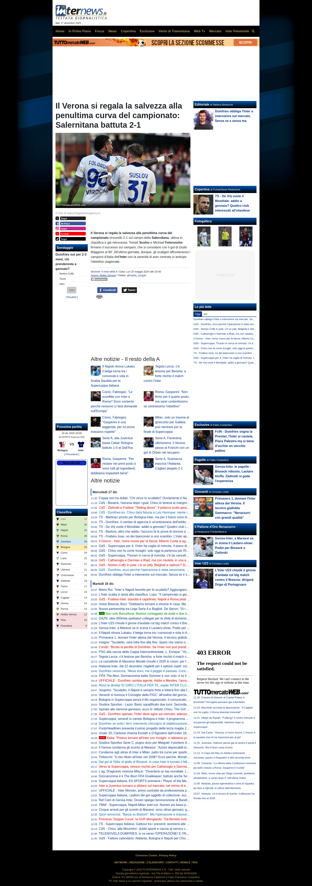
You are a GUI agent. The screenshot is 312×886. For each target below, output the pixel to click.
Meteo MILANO (71, 463)
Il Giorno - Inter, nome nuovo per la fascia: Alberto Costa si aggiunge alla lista (236, 338)
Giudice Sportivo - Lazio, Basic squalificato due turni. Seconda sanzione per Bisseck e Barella (165, 704)
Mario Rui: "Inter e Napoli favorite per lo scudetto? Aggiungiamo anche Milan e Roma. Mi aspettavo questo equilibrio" (181, 589)
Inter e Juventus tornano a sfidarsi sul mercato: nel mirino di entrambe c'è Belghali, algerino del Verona (171, 785)
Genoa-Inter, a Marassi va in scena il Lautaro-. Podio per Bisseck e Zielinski (156, 628)
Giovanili (201, 491)
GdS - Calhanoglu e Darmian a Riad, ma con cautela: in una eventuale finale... (237, 333)
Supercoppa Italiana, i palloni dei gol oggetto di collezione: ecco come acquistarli (155, 795)
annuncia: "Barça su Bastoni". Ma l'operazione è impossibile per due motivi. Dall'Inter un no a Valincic (174, 814)
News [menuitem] (112, 31)
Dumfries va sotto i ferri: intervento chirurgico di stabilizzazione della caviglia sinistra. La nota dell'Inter (170, 723)
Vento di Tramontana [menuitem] (174, 31)
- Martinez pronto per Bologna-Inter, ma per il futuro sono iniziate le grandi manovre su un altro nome (172, 517)
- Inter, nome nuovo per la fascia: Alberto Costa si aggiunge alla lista (153, 541)
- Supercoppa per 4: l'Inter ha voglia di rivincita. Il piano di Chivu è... (150, 546)
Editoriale (202, 104)
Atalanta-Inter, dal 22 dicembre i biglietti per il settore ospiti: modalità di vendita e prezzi (160, 666)
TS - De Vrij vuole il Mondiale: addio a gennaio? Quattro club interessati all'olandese (240, 362)
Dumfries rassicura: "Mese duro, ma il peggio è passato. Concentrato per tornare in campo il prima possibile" (175, 671)
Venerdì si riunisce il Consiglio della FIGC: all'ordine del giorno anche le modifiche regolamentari (166, 695)
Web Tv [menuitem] (199, 31)
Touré (62, 278)
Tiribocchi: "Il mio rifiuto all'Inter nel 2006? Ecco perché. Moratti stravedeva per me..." (158, 757)
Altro (62, 283)
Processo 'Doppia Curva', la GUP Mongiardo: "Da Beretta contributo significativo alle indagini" (165, 819)
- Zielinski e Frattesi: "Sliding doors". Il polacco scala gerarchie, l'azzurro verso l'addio (162, 507)
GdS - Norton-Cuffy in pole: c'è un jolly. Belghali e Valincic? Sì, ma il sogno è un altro (241, 328)
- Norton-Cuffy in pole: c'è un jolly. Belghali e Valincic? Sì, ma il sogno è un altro (158, 565)
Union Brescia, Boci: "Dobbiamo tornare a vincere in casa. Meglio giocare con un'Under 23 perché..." (170, 604)
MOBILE (185, 862)
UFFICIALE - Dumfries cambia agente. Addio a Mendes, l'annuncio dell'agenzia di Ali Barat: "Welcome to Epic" (177, 680)
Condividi (107, 290)
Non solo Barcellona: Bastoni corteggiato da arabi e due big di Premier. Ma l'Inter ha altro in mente (171, 613)
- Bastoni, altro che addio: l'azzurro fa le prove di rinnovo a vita (145, 531)
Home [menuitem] (60, 31)
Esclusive (202, 424)
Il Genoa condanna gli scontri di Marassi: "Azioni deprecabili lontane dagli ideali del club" (161, 747)
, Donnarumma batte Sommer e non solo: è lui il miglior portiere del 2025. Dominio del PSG (173, 675)
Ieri (205, 314)
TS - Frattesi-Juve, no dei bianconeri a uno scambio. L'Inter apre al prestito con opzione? (243, 353)
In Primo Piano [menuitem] (80, 31)
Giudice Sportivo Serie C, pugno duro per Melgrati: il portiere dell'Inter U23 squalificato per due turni (169, 742)
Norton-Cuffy (66, 273)
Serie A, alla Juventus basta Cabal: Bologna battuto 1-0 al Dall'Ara (117, 442)
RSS (195, 862)
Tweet (129, 290)
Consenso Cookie (146, 855)
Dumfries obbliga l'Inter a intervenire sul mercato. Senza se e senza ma (149, 574)
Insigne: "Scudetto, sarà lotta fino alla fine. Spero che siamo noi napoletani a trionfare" (159, 642)
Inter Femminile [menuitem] (237, 31)
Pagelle (200, 460)
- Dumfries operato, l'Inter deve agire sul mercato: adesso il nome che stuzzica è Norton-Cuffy (168, 714)
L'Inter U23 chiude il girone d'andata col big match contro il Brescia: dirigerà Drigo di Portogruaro (167, 623)
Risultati (71, 297)
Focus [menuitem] (99, 31)
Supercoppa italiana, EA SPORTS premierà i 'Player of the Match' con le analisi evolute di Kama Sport (171, 781)
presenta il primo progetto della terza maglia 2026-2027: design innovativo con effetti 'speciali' (176, 728)
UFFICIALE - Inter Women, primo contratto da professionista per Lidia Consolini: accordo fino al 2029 (170, 790)
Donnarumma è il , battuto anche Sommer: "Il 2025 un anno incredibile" (168, 776)
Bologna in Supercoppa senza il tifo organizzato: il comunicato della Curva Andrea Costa (161, 699)
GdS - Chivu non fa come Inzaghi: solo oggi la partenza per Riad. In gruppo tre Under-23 (243, 348)
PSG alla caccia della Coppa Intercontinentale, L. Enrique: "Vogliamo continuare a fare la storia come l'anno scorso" (180, 652)
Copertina (202, 189)
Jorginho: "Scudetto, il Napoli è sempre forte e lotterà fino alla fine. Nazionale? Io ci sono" (162, 690)
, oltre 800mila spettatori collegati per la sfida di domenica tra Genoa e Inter (156, 618)
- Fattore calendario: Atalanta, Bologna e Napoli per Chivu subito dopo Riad (155, 838)
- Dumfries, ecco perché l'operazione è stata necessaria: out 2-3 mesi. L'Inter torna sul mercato (169, 569)
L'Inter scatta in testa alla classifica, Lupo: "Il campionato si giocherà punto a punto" (157, 594)
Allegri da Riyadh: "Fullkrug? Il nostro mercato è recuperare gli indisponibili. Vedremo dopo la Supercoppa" (224, 722)
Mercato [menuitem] (215, 31)
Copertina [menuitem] (128, 31)
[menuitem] (253, 31)
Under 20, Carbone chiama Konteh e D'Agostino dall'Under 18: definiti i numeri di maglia (161, 733)
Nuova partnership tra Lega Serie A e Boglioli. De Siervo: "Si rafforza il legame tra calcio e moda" (167, 609)
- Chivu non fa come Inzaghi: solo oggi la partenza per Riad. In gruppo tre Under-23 (161, 550)
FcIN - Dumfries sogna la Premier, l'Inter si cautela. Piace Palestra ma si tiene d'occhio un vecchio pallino (234, 441)
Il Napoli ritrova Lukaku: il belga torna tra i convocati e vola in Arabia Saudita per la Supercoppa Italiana (113, 376)
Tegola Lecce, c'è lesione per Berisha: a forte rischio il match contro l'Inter (150, 656)
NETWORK (121, 862)
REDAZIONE (137, 862)
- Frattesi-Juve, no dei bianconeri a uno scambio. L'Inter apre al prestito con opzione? (161, 536)
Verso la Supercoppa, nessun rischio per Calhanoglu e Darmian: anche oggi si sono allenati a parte (169, 766)
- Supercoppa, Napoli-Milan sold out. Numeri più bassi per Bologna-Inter (154, 805)
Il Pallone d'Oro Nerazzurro (215, 526)
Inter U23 (201, 563)
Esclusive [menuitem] (147, 31)
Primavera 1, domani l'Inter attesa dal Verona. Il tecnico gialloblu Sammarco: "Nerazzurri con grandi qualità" (174, 637)
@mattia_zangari (136, 275)
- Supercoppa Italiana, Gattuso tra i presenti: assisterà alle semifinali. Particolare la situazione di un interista (177, 824)
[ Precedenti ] (71, 454)
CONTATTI (172, 862)
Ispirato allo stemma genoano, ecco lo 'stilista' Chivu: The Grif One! (146, 709)
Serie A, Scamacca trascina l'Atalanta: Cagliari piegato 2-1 (169, 463)
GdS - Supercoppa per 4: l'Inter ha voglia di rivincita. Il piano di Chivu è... (234, 357)
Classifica (64, 512)
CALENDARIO (155, 862)
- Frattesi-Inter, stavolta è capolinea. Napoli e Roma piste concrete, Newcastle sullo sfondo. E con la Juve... (178, 599)
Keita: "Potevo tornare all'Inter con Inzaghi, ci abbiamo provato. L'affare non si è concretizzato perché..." (176, 738)
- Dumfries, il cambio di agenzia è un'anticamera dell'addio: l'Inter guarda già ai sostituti (162, 522)
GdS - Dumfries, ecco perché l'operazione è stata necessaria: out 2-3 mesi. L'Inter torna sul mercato (249, 324)
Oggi (197, 314)
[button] (71, 290)
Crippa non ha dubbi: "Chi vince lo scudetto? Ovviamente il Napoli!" (146, 498)
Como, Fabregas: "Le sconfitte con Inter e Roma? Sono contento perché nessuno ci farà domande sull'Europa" (114, 401)
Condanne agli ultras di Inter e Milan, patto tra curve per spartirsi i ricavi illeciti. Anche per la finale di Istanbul (175, 752)
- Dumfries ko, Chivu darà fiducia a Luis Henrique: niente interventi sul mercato (158, 512)
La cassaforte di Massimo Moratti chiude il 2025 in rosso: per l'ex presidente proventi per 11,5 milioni (170, 661)
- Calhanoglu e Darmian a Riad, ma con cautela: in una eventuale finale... (154, 560)
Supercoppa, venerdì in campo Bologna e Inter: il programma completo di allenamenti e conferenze (169, 718)
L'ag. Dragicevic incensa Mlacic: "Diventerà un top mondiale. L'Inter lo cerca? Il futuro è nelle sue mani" (171, 771)
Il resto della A (109, 271)
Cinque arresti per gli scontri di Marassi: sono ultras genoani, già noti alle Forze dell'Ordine (162, 809)
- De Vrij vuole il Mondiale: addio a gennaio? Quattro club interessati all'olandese (158, 526)
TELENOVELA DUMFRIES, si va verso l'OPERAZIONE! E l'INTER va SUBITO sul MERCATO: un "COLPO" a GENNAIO (184, 833)
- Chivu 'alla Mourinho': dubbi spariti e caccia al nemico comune (147, 828)
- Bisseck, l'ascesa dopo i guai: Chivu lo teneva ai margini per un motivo (153, 503)
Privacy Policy (167, 855)
